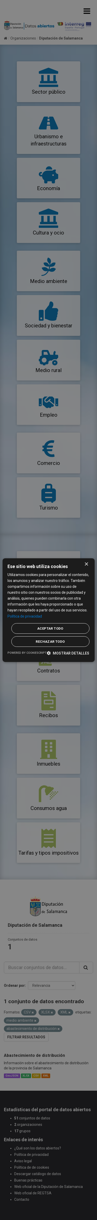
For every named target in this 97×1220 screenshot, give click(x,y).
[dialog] (48, 610)
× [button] (86, 564)
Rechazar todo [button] (50, 641)
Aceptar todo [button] (50, 628)
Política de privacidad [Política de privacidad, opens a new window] (25, 616)
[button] (68, 653)
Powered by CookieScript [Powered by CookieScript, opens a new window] (27, 653)
